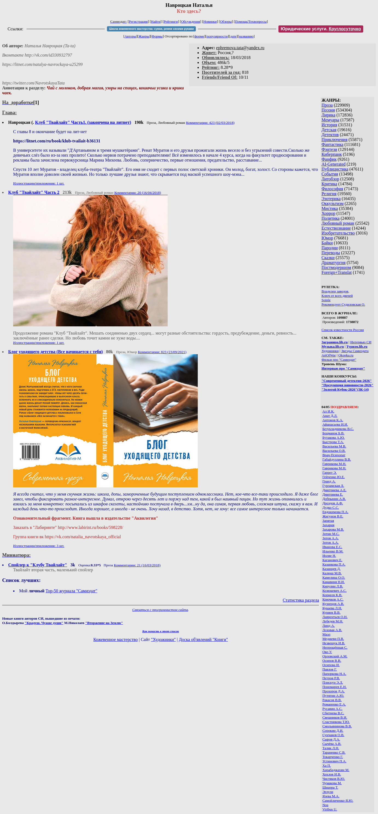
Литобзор (330, 179)
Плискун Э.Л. (332, 682)
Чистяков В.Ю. (333, 779)
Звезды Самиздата (354, 351)
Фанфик (328, 159)
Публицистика (334, 169)
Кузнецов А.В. (333, 604)
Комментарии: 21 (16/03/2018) (137, 565)
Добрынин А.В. (334, 499)
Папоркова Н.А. (334, 674)
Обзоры (226, 21)
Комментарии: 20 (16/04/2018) (137, 193)
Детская (328, 129)
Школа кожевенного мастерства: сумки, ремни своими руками (151, 28)
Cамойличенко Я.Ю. (337, 800)
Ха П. (326, 765)
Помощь (241, 21)
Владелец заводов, (335, 291)
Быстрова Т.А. (333, 442)
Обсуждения (190, 21)
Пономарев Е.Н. (334, 687)
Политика (330, 218)
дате (233, 36)
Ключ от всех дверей (337, 296)
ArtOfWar (328, 355)
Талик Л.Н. (330, 748)
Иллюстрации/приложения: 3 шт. (38, 546)
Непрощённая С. (335, 647)
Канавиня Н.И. (333, 582)
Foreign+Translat (336, 272)
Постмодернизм (336, 267)
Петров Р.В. (331, 678)
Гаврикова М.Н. (334, 464)
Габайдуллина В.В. (336, 459)
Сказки (328, 257)
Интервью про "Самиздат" (343, 368)
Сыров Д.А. (331, 739)
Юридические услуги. (321, 29)
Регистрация (138, 21)
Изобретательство (338, 233)
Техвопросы (257, 21)
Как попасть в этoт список (160, 631)
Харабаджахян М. (336, 770)
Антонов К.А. (332, 420)
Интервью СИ (360, 342)
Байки (327, 243)
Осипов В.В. (331, 660)
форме (199, 36)
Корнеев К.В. (332, 595)
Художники (330, 351)
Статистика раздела (301, 600)
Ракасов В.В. (332, 700)
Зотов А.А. (330, 538)
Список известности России (342, 330)
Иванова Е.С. (332, 547)
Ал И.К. (328, 411)
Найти (156, 21)
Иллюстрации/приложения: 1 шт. (38, 183)
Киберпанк (331, 154)
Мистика (329, 208)
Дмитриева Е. (332, 494)
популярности (217, 36)
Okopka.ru (345, 355)
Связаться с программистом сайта (160, 610)
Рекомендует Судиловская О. (343, 304)
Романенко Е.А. (334, 704)
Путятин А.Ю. (333, 695)
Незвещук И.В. (333, 643)
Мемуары (330, 120)
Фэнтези (329, 149)
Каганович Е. (332, 560)
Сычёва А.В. (331, 744)
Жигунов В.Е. (332, 516)
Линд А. (328, 625)
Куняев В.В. (331, 612)
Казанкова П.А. (334, 564)
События (329, 174)
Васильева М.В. (334, 446)
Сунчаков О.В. (333, 735)
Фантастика (332, 144)
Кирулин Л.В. (332, 586)
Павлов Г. (329, 669)
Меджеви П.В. (333, 639)
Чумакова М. (332, 783)
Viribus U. (329, 809)
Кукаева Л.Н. (332, 608)
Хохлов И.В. (331, 774)
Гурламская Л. (333, 486)
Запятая (328, 521)
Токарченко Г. (332, 757)
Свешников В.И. (334, 717)
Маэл (326, 634)
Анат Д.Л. (330, 416)
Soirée (325, 300)
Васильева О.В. (334, 451)
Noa (325, 805)
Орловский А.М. (334, 656)
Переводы (330, 252)
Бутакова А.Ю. (333, 437)
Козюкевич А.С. (334, 590)
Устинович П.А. (334, 761)
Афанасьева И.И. (335, 424)
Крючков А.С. (333, 599)
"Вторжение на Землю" (104, 623)
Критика (329, 183)
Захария (328, 525)
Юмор (327, 238)
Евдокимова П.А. (335, 512)
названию (246, 36)
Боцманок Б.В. (333, 433)
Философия (332, 188)
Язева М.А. (330, 796)
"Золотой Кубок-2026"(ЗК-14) (345, 389)
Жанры (143, 36)
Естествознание (336, 228)
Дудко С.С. (330, 507)
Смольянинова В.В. (337, 726)
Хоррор (328, 213)
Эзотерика (331, 198)
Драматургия (333, 262)
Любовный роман (337, 223)
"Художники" (163, 639)
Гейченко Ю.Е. (333, 477)
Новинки (210, 21)
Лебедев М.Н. (332, 621)
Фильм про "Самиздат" (338, 360)
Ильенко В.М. (333, 551)
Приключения (334, 139)
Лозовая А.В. (332, 630)
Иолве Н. (329, 556)
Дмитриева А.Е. (334, 490)
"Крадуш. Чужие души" (44, 623)
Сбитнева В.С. (333, 713)
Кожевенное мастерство (115, 639)
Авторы (130, 36)
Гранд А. (329, 481)
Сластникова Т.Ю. (336, 722)
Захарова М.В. (333, 529)
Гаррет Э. (329, 472)
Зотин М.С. (330, 534)
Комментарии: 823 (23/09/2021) (162, 352)
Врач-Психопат (333, 455)
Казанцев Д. (331, 569)
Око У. (327, 652)
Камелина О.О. (333, 577)
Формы (157, 36)
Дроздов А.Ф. (332, 503)
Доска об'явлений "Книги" (203, 639)
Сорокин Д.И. (332, 730)
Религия (328, 193)
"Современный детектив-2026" (346, 381)
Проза (327, 105)
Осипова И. (331, 665)
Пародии (329, 247)
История (329, 124)
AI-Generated (333, 164)
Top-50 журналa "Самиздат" (71, 590)
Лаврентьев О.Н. (335, 617)
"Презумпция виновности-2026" (347, 385)
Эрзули (327, 792)
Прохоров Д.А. (333, 691)
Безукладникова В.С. (338, 429)
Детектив (330, 134)
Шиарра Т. (330, 787)
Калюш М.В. (332, 573)
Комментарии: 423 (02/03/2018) (210, 123)
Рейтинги (171, 21)
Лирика (328, 115)
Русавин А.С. (332, 709)
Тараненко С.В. (334, 752)
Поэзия (328, 110)
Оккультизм (332, 203)
